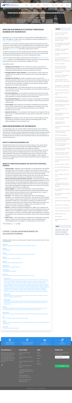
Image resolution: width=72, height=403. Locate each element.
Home (26, 5)
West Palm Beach (31, 254)
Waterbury (34, 245)
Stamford (29, 245)
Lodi (37, 284)
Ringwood (25, 302)
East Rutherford (11, 281)
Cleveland (13, 318)
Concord (4, 271)
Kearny (34, 295)
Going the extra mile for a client (62, 164)
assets (59, 232)
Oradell (16, 286)
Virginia (4, 321)
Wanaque (34, 302)
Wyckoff (40, 291)
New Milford (28, 285)
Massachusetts (6, 265)
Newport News (32, 322)
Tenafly (25, 289)
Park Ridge (32, 286)
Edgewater (18, 281)
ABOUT (38, 358)
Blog (62, 5)
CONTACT (39, 363)
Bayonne (6, 295)
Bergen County (7, 278)
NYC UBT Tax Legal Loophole (61, 135)
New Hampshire (6, 269)
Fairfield (9, 245)
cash (56, 232)
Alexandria (5, 322)
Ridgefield (42, 286)
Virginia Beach (6, 323)
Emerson (30, 281)
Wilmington (8, 250)
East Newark (11, 295)
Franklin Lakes (19, 282)
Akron (4, 318)
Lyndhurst (41, 284)
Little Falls (27, 301)
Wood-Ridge (27, 291)
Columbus (13, 258)
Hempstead (23, 308)
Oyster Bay (13, 309)
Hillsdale (19, 284)
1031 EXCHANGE (58, 216)
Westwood (22, 291)
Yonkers (39, 309)
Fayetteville (22, 313)
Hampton (21, 322)
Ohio (4, 316)
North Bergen (40, 295)
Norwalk (24, 245)
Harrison (22, 295)
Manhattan (37, 308)
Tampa (25, 254)
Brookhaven (13, 308)
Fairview (9, 282)
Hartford (14, 245)
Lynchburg (26, 322)
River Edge (14, 288)
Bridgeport (5, 245)
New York (5, 306)
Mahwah (46, 284)
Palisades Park (22, 286)
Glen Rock (29, 282)
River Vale (20, 288)
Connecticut (5, 244)
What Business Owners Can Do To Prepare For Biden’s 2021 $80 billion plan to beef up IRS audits (62, 139)
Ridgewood (9, 288)
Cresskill (40, 279)
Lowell (8, 267)
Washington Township (14, 291)
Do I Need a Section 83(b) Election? (62, 167)
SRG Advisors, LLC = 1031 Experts (62, 205)
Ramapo (18, 309)
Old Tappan (10, 286)
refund (63, 229)
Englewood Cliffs (42, 281)
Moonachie (22, 285)
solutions (62, 234)
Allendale (6, 279)
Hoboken (27, 295)
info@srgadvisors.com (66, 1)
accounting (57, 234)
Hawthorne (21, 301)
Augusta (8, 258)
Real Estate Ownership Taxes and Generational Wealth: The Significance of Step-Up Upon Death (62, 59)
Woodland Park (7, 304)
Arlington (10, 322)
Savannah (18, 258)
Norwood (46, 285)
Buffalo (18, 308)
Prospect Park (19, 302)
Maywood (6, 285)
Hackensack (34, 282)
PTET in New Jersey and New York (62, 90)
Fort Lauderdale (6, 254)
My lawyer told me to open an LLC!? (62, 208)
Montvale (17, 285)
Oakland (6, 286)
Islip (33, 308)
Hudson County (7, 294)
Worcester (18, 267)
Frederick (10, 262)
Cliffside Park (30, 279)
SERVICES (39, 355)
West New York (18, 296)
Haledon (16, 301)
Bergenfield (15, 279)
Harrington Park (41, 282)
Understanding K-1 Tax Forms (61, 97)
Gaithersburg (15, 262)
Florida (4, 252)
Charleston (5, 328)
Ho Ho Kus (24, 284)
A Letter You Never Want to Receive (62, 210)
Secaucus (46, 295)
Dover (4, 250)
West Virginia (5, 326)
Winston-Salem (44, 313)
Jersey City (13, 275)
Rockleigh (32, 288)
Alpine (10, 279)
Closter (35, 279)
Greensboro (28, 313)
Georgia (4, 257)
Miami (17, 254)
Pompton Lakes (12, 302)
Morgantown (16, 328)
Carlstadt (25, 279)
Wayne (38, 302)
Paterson (28, 275)
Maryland (5, 261)
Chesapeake (15, 322)
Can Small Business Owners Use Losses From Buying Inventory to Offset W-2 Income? (62, 39)
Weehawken (11, 296)
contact (14, 223)
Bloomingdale (7, 301)
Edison (4, 275)
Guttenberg (17, 295)
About (31, 5)
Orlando (21, 254)
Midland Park (11, 285)
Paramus (27, 286)
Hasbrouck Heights (8, 284)
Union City (6, 296)
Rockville (21, 262)
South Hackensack (14, 289)
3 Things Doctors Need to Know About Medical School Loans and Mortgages (62, 185)
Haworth (14, 284)
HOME (38, 352)
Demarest (45, 279)
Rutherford (37, 288)
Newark (23, 275)
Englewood (35, 281)
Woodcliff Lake (34, 291)
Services (38, 5)
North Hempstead (6, 309)
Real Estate (45, 5)
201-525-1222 (5, 1)
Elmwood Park (25, 281)
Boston (4, 267)
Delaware (5, 248)
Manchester (9, 271)
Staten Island (29, 309)
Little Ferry (33, 284)
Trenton (32, 275)
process (66, 234)
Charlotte (12, 313)
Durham (17, 313)
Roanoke (47, 322)
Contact (68, 5)
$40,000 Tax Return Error (60, 213)
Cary (8, 313)
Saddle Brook (43, 288)
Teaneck (21, 289)
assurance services (13, 48)
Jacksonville (12, 254)
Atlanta (4, 258)
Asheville (5, 313)
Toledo (26, 318)
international (64, 232)
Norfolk (38, 322)
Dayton (22, 318)
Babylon (8, 308)
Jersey (31, 295)
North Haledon (33, 301)
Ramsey (37, 286)
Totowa (29, 302)
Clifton (12, 301)
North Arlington (35, 285)
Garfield (24, 282)
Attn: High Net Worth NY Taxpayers (62, 157)
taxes (67, 229)
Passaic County (7, 299)
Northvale (41, 285)
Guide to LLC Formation (60, 63)
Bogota (20, 279)
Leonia (28, 284)
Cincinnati (8, 318)
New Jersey (5, 274)
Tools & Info (54, 5)
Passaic (46, 301)
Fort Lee (13, 282)
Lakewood (19, 275)
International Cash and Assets (61, 197)
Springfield (12, 267)
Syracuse (35, 309)
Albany (4, 308)
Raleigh (33, 313)
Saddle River (6, 289)
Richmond (42, 322)
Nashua (14, 271)
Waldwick (44, 289)
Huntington (29, 308)
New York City (44, 308)
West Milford (43, 302)
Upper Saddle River (37, 289)
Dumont (5, 281)
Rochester (23, 309)
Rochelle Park (26, 288)
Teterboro (30, 289)
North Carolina (6, 312)
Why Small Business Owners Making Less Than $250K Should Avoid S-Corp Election (62, 45)
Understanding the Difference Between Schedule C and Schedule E (62, 81)
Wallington (6, 291)
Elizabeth (8, 275)
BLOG (38, 361)
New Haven (19, 245)
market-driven (58, 229)
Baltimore (5, 262)
